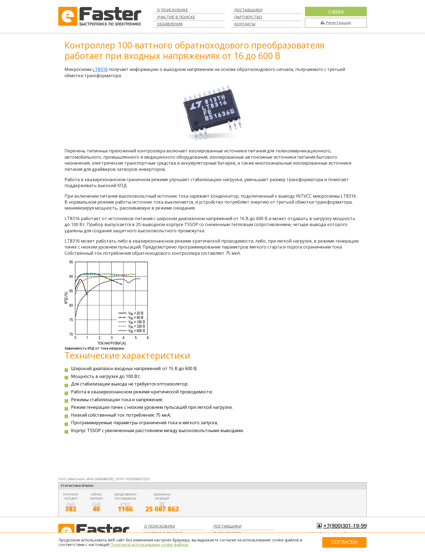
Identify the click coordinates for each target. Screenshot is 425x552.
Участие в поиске (176, 16)
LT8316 (100, 69)
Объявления (169, 24)
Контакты (244, 24)
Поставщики (248, 9)
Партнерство (248, 16)
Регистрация (336, 22)
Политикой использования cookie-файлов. (149, 544)
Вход (335, 11)
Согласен (344, 542)
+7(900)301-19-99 (345, 525)
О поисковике (172, 9)
